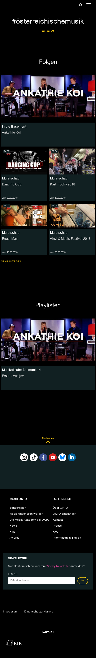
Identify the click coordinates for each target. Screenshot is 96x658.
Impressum (10, 611)
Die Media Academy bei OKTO (30, 519)
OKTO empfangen (64, 513)
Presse (57, 525)
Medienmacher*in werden (26, 513)
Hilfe (12, 531)
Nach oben (48, 441)
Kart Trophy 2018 (62, 184)
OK (83, 581)
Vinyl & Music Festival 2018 (70, 239)
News (13, 525)
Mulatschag (11, 178)
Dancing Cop (11, 184)
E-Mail (13, 574)
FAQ (55, 531)
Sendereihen (18, 507)
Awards (15, 537)
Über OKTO (60, 507)
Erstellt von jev (13, 376)
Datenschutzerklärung (38, 611)
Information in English (67, 537)
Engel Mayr (10, 239)
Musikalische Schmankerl (21, 370)
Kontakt (58, 519)
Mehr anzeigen (11, 261)
